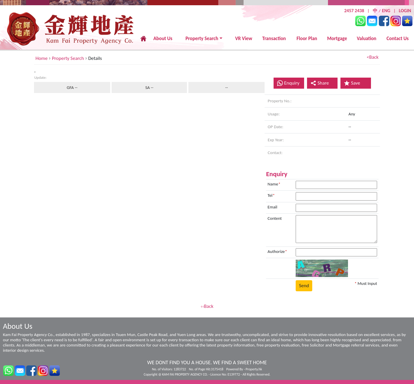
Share (319, 83)
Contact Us (398, 38)
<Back (373, 57)
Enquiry (291, 83)
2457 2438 (354, 10)
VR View (243, 38)
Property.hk (254, 369)
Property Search (201, 38)
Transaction (274, 38)
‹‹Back (207, 306)
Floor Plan (307, 38)
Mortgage (337, 38)
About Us (163, 38)
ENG (386, 10)
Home (41, 58)
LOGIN (405, 10)
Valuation (366, 38)
